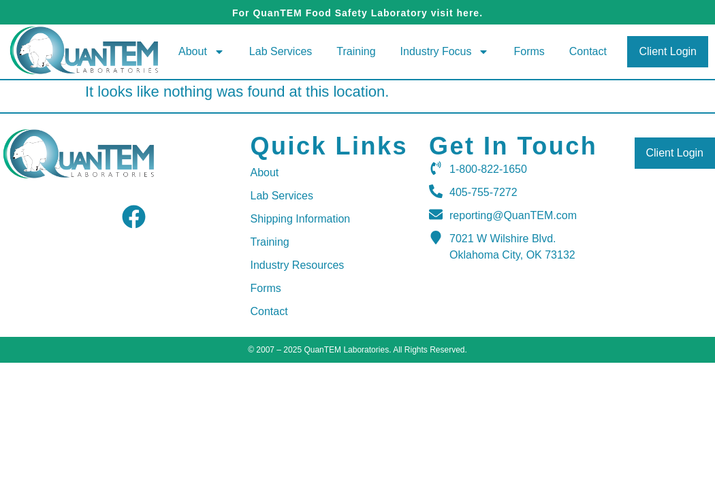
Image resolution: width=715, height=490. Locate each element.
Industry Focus (445, 51)
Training (355, 51)
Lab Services (281, 51)
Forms (528, 51)
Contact (588, 51)
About (201, 51)
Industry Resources (298, 265)
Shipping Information (301, 219)
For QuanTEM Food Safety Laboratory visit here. (357, 12)
